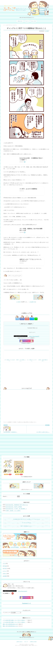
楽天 (10, 474)
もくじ (27, 21)
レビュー (5, 571)
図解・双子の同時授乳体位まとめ (10, 624)
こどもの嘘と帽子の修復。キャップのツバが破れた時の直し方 (15, 620)
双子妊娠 (5, 566)
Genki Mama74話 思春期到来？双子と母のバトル (17, 504)
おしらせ (33, 21)
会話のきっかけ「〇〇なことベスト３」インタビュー (31, 260)
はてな (32, 318)
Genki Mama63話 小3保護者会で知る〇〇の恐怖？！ (31, 158)
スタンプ (26, 641)
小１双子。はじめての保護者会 (28, 189)
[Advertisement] (26, 307)
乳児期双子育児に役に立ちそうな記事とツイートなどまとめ (26, 519)
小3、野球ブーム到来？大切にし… (43, 429)
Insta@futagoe (26, 340)
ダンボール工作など (26, 522)
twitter (17, 318)
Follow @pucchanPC (34, 336)
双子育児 (5, 568)
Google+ (27, 318)
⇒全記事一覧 (32, 301)
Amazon (6, 474)
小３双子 (47, 31)
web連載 (5, 576)
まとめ (4, 563)
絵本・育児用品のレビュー (26, 526)
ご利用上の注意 (33, 641)
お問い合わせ (19, 641)
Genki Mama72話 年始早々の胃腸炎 (14, 506)
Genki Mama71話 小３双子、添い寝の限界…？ (16, 508)
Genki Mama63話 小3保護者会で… (10, 429)
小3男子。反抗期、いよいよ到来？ (13, 510)
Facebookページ (26, 603)
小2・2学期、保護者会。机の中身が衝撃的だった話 (31, 229)
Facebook (22, 318)
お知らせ (5, 573)
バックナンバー (7, 612)
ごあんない (20, 21)
